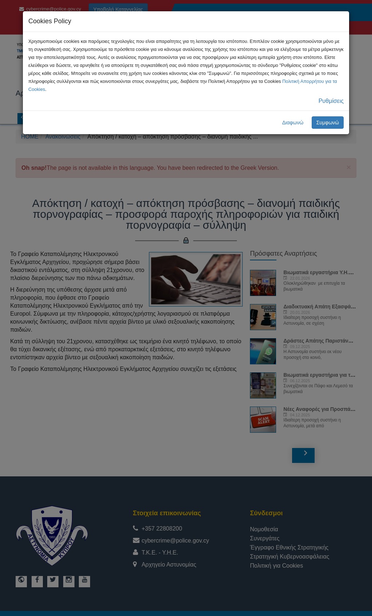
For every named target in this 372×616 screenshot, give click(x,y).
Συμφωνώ (327, 122)
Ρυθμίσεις (331, 101)
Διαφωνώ (293, 122)
